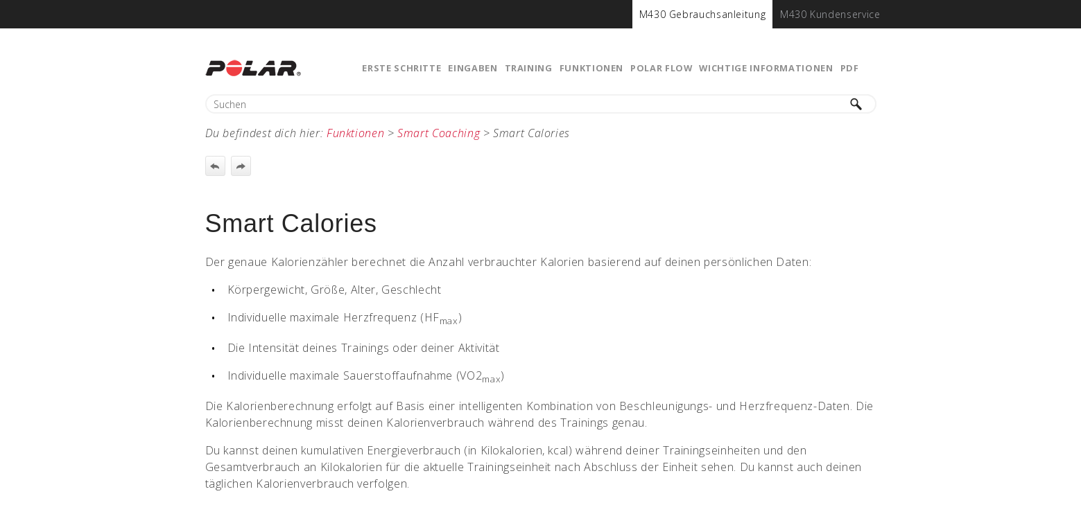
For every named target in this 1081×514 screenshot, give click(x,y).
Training (529, 68)
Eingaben (472, 68)
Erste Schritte (401, 68)
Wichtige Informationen (766, 68)
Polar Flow (661, 68)
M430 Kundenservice (830, 14)
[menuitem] (702, 14)
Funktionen (591, 68)
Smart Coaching (438, 133)
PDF (849, 68)
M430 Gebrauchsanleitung (702, 14)
